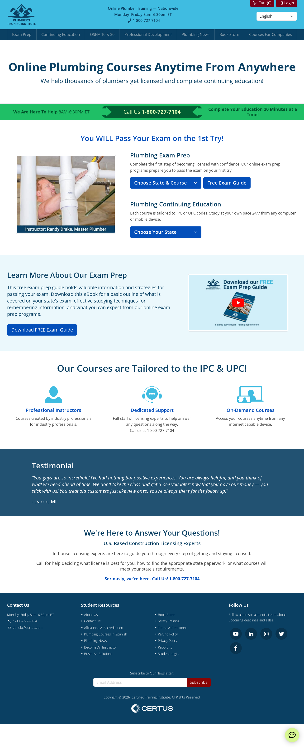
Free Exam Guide (227, 183)
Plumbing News (195, 34)
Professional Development (148, 34)
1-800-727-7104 (143, 20)
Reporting (165, 647)
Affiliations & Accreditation (103, 627)
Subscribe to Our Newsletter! (152, 673)
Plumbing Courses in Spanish (105, 634)
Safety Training (168, 621)
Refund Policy (168, 634)
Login (289, 2)
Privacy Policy (167, 640)
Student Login (168, 653)
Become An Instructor (100, 647)
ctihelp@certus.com (24, 627)
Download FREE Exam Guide (42, 330)
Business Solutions (98, 653)
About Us (91, 614)
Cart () (264, 2)
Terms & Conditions (172, 627)
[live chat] (292, 735)
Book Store (229, 34)
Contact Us (92, 621)
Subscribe (199, 682)
